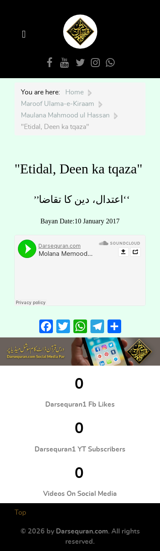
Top (20, 512)
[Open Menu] (25, 34)
